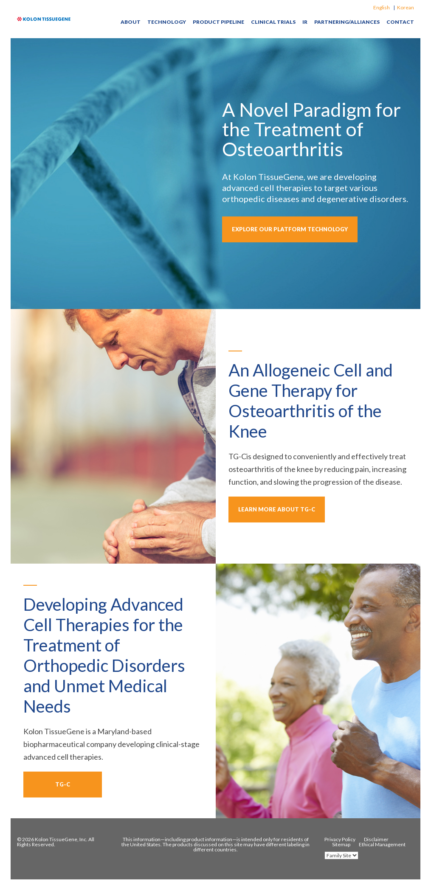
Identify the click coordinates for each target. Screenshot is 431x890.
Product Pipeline (218, 22)
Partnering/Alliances (347, 22)
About (131, 22)
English (381, 7)
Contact (400, 22)
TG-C (62, 784)
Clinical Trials (273, 22)
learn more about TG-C (276, 509)
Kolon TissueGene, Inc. (61, 839)
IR (304, 22)
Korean (405, 7)
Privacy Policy (339, 839)
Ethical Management (382, 844)
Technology (166, 22)
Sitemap (341, 844)
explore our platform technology (290, 229)
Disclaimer (376, 839)
